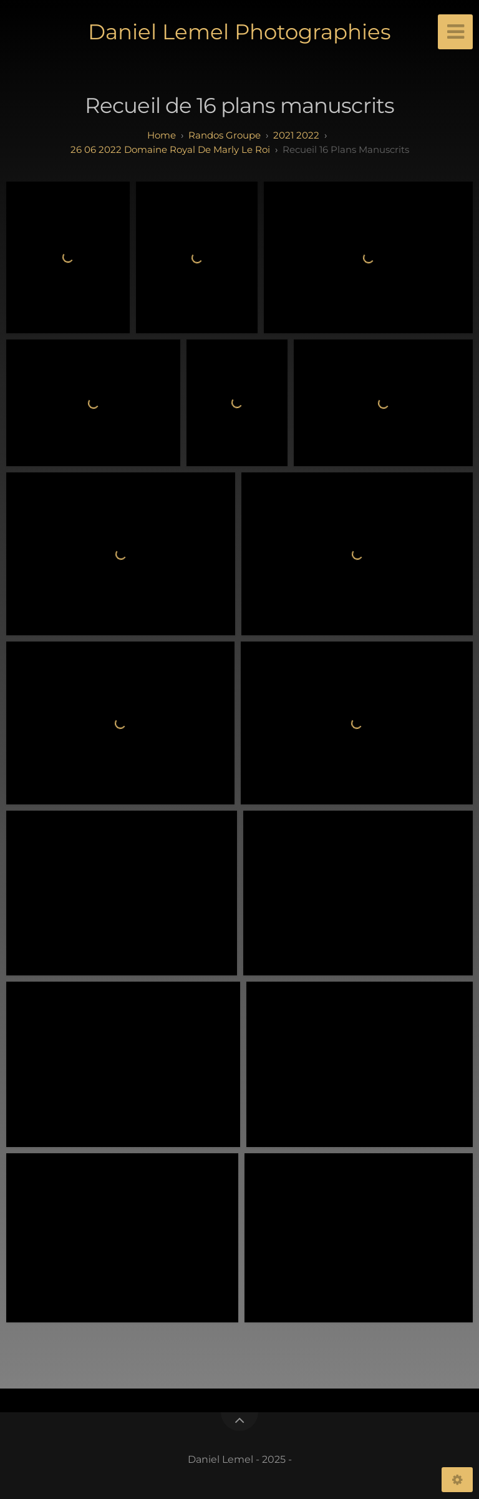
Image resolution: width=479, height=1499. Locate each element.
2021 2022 (296, 135)
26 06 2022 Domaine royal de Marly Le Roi (170, 149)
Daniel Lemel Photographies (239, 32)
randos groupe (224, 135)
